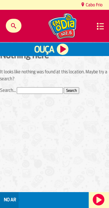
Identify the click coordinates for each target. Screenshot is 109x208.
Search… (8, 90)
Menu (100, 26)
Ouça (44, 49)
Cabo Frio (94, 4)
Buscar (13, 26)
